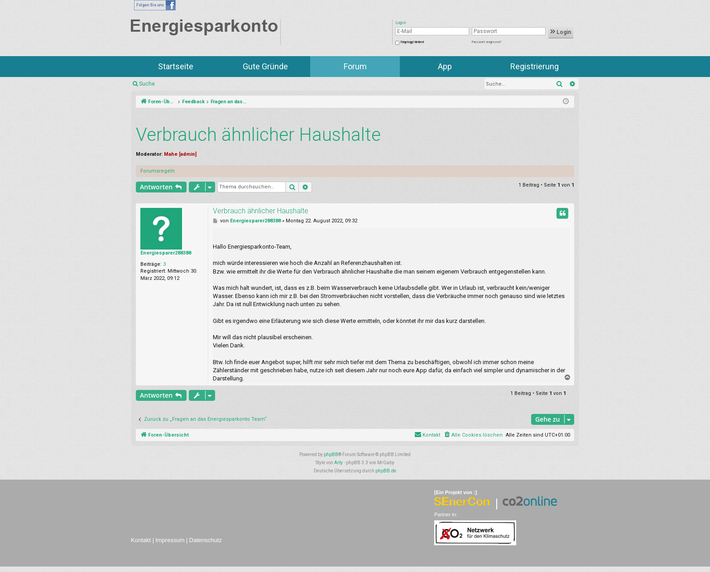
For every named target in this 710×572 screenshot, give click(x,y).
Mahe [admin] (180, 154)
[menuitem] (473, 435)
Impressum (169, 540)
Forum (355, 66)
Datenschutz (205, 540)
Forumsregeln (157, 171)
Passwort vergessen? (486, 42)
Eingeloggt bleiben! (412, 42)
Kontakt (141, 540)
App (445, 66)
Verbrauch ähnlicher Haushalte (258, 134)
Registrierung (534, 66)
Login (561, 32)
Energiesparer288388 (165, 253)
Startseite (175, 66)
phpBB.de (385, 470)
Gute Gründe (265, 66)
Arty (338, 462)
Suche (147, 84)
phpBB (331, 454)
